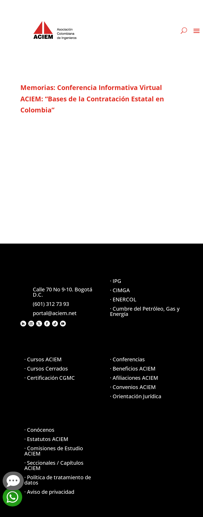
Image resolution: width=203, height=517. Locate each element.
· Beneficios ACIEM (132, 368)
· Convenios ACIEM (133, 387)
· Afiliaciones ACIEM (134, 377)
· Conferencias (127, 359)
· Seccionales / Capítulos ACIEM (54, 465)
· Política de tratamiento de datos (57, 480)
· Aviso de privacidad (49, 491)
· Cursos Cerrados (46, 368)
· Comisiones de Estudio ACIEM (53, 451)
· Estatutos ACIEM (46, 439)
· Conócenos (39, 429)
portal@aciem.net (55, 313)
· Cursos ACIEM (43, 359)
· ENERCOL (123, 299)
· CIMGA (120, 290)
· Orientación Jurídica (135, 396)
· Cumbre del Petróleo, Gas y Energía (144, 311)
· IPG (115, 280)
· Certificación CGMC (49, 377)
